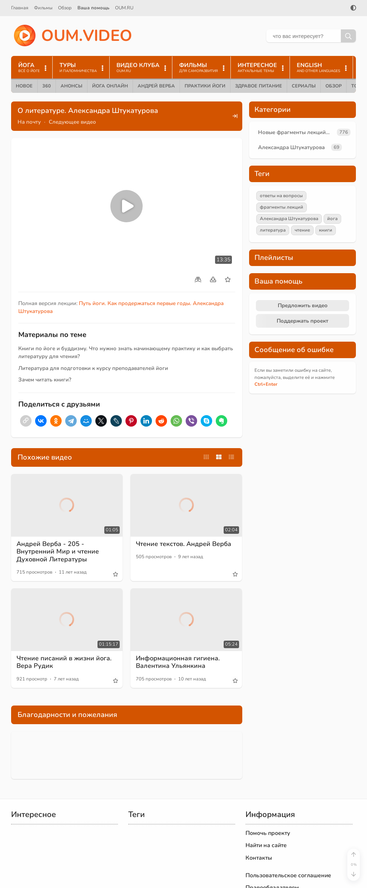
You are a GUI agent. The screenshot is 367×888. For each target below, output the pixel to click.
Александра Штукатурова (291, 147)
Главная (19, 8)
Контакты (259, 858)
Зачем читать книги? (44, 379)
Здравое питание (258, 86)
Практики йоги (205, 86)
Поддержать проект (302, 320)
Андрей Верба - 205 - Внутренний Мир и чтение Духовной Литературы (57, 552)
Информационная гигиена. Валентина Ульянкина (178, 662)
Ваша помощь (93, 8)
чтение (302, 230)
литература (273, 230)
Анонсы (71, 86)
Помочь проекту (268, 833)
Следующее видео (72, 121)
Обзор (65, 8)
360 (46, 86)
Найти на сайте (266, 845)
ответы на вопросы (281, 196)
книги (325, 230)
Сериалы (304, 86)
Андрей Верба (156, 86)
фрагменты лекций (281, 207)
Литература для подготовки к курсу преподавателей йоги (93, 368)
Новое (24, 86)
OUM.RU (124, 8)
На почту (29, 121)
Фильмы (43, 8)
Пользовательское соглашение (288, 875)
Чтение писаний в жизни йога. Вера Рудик (63, 662)
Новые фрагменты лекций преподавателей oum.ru (296, 132)
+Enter (265, 384)
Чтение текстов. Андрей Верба (183, 544)
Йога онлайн (110, 86)
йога (332, 218)
